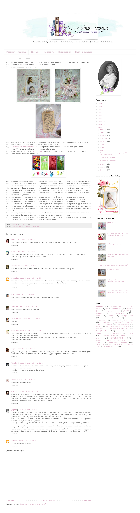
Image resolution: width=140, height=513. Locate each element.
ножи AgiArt (100, 328)
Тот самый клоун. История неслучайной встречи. (117, 234)
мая (102, 150)
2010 (100, 127)
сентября (104, 139)
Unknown (14, 440)
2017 (100, 106)
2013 (100, 118)
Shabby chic (110, 347)
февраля (103, 170)
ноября (103, 133)
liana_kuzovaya (17, 306)
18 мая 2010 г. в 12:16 (25, 349)
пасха (119, 331)
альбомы (100, 307)
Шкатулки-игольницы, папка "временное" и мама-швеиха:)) (119, 291)
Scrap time (38, 151)
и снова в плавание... (109, 160)
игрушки (111, 316)
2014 (100, 115)
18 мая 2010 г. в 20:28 (28, 391)
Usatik (13, 379)
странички (35, 226)
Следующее (10, 500)
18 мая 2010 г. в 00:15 (25, 239)
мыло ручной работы (113, 326)
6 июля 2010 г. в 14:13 (26, 440)
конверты (115, 320)
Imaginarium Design (118, 342)
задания (27, 226)
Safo (12, 294)
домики (126, 311)
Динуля (13, 410)
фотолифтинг (122, 340)
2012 (100, 121)
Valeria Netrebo (17, 363)
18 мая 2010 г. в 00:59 (25, 252)
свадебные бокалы (108, 335)
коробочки (106, 322)
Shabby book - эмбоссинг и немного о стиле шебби (118, 281)
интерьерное (127, 316)
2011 (100, 124)
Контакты (49, 52)
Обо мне (35, 52)
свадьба (123, 335)
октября (103, 136)
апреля (103, 164)
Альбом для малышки (114, 244)
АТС (107, 309)
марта (102, 167)
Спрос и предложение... (109, 157)
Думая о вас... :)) (114, 223)
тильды (98, 340)
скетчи (98, 338)
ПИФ (128, 331)
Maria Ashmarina (17, 331)
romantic (14, 266)
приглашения (116, 333)
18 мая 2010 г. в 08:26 (33, 306)
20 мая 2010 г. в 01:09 (28, 410)
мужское (99, 326)
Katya (13, 349)
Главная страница (16, 52)
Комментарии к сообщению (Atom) (33, 504)
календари (105, 318)
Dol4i (13, 252)
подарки (100, 333)
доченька (100, 313)
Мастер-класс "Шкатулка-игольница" (113, 265)
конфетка (128, 320)
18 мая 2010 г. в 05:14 (24, 294)
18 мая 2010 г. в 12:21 (33, 363)
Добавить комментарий (15, 451)
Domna (13, 239)
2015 (100, 112)
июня (102, 147)
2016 (100, 109)
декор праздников (111, 311)
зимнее (98, 316)
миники (109, 324)
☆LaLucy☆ (15, 391)
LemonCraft (100, 344)
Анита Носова (16, 318)
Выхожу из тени (113, 269)
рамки (130, 333)
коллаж (117, 318)
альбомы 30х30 (18, 226)
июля (102, 144)
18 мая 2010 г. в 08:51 (31, 318)
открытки (101, 330)
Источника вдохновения (23, 147)
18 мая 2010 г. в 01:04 (27, 266)
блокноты (116, 309)
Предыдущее (86, 500)
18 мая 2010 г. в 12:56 (26, 379)
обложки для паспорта (119, 328)
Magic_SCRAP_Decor (115, 344)
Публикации (64, 52)
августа (103, 141)
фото (109, 340)
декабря (103, 130)
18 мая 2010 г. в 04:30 (33, 278)
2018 (100, 103)
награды (127, 326)
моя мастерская (123, 324)
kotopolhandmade (17, 278)
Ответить (14, 245)
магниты (118, 322)
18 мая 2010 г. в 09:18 (33, 331)
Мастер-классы (83, 52)
